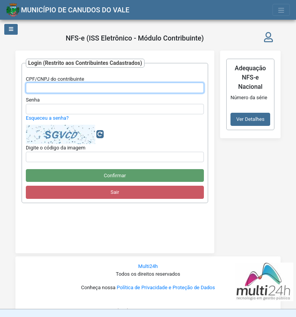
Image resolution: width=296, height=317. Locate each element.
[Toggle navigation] (281, 10)
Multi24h (148, 266)
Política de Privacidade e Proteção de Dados (166, 287)
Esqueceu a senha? (47, 118)
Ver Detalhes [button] (250, 119)
